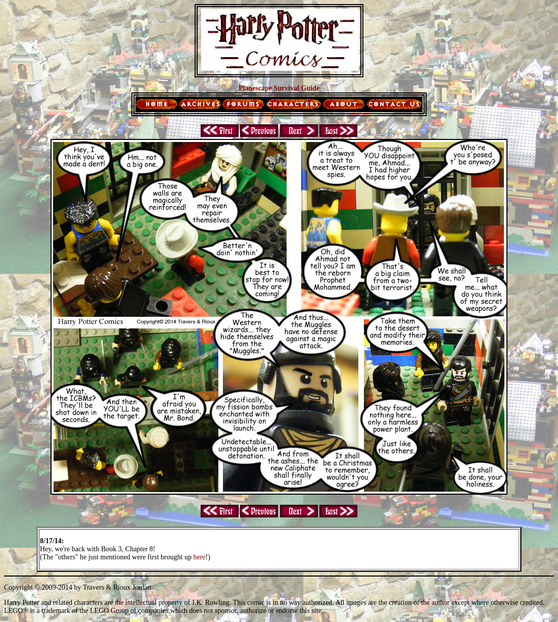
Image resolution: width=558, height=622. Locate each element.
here (199, 557)
